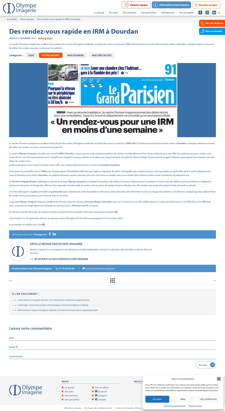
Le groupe (70, 387)
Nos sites (69, 391)
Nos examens (75, 55)
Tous (31, 55)
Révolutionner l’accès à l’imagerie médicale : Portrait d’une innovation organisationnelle (58, 310)
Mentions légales (195, 406)
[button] (218, 378)
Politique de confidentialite (174, 406)
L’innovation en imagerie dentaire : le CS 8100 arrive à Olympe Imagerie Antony (54, 300)
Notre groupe (50, 55)
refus (182, 399)
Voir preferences (208, 399)
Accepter (157, 399)
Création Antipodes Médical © (130, 408)
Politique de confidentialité (98, 408)
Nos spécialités (102, 55)
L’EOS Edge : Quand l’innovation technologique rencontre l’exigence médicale (53, 305)
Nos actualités (102, 387)
